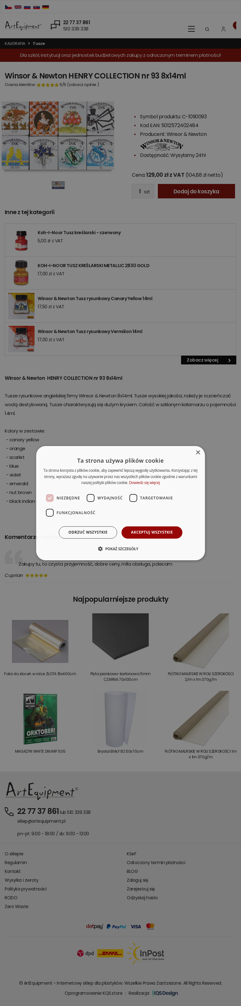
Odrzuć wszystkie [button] (87, 532)
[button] (120, 548)
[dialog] (120, 503)
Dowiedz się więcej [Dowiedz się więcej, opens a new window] (144, 482)
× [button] (197, 452)
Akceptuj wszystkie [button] (152, 532)
